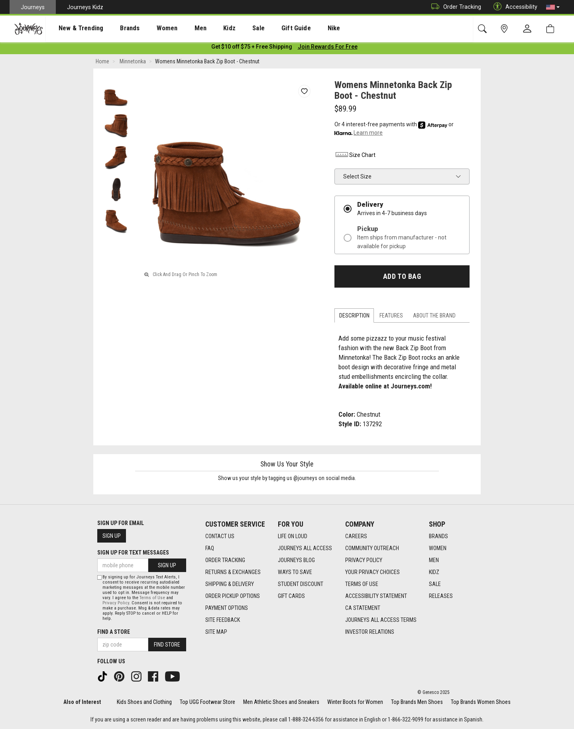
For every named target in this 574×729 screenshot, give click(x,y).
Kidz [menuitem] (205, 28)
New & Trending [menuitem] (73, 28)
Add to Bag (402, 278)
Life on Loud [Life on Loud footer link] (292, 536)
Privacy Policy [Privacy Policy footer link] (363, 560)
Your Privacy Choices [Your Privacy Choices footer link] (372, 572)
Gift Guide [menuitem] (263, 28)
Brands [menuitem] (117, 28)
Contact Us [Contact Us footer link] (219, 536)
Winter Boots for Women (355, 702)
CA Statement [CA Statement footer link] (362, 608)
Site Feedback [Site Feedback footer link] (222, 620)
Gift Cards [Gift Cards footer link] (291, 596)
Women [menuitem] (150, 28)
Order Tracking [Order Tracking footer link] (225, 560)
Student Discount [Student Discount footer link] (300, 584)
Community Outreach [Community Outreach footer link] (372, 548)
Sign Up (111, 536)
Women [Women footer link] (437, 548)
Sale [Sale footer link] (435, 584)
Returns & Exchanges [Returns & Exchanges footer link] (233, 572)
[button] (553, 7)
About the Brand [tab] (434, 317)
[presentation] (74, 28)
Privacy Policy (115, 603)
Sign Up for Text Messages (133, 553)
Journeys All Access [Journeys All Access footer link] (305, 548)
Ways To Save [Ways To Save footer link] (295, 572)
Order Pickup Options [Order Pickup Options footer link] (232, 596)
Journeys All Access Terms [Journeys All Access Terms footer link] (381, 620)
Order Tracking (454, 7)
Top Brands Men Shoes (417, 702)
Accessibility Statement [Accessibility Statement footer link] (376, 596)
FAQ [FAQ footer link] (209, 548)
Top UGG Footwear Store (207, 702)
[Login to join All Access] (251, 48)
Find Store (167, 644)
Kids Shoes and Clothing (144, 702)
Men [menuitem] (179, 28)
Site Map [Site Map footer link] (216, 632)
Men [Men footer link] (434, 560)
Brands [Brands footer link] (438, 536)
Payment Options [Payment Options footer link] (226, 608)
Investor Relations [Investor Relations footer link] (369, 632)
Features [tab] (391, 317)
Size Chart (354, 156)
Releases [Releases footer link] (441, 596)
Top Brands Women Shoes (481, 702)
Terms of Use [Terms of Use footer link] (361, 584)
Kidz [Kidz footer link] (434, 572)
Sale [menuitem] (230, 28)
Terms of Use (152, 597)
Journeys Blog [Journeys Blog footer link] (296, 560)
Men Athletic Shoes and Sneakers (281, 702)
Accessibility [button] (513, 7)
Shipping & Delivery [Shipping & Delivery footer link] (229, 584)
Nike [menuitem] (295, 28)
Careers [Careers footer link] (356, 536)
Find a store (113, 632)
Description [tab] (354, 317)
